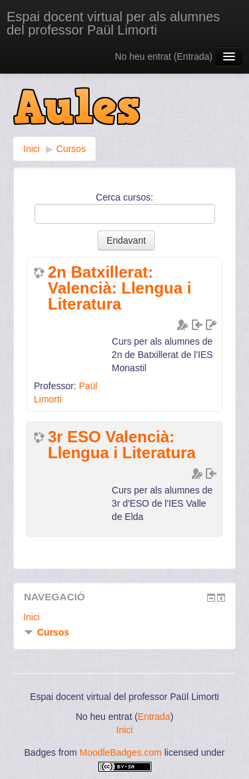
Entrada (193, 56)
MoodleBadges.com (121, 752)
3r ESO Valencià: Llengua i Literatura (122, 445)
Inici (31, 148)
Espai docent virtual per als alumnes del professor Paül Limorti (113, 23)
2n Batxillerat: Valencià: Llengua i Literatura (119, 288)
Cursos (71, 148)
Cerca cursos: (124, 197)
